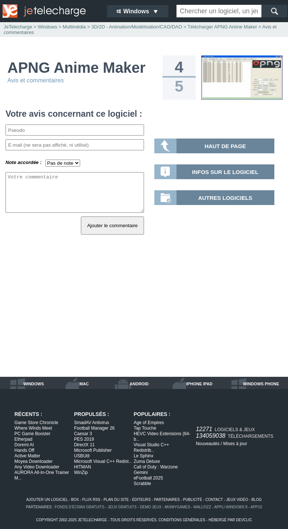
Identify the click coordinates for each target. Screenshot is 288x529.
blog (256, 500)
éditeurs (141, 500)
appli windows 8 (230, 507)
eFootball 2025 (148, 478)
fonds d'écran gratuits (79, 507)
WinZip (81, 472)
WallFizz (202, 507)
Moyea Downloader (33, 461)
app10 (256, 507)
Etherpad (23, 439)
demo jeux (150, 507)
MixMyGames (177, 507)
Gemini (141, 472)
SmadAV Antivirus (91, 422)
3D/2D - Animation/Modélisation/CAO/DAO (136, 27)
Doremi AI (24, 444)
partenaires (167, 500)
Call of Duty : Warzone (156, 467)
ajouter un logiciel (47, 500)
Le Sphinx (143, 455)
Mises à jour (235, 443)
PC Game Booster (32, 433)
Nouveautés (207, 443)
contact (214, 500)
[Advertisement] (144, 314)
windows (33, 384)
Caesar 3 (83, 433)
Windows (47, 27)
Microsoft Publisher (93, 450)
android (139, 384)
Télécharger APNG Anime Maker (222, 27)
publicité (192, 500)
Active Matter (27, 455)
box (75, 500)
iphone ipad (199, 384)
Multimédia (74, 27)
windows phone (261, 384)
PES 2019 (84, 439)
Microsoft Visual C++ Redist (102, 461)
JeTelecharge (18, 27)
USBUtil (81, 455)
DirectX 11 (84, 444)
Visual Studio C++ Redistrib (151, 447)
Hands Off (24, 450)
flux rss (91, 500)
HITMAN (82, 467)
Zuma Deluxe (147, 461)
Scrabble (142, 483)
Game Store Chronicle (36, 422)
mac (84, 384)
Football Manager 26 (94, 428)
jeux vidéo (237, 500)
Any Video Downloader (36, 467)
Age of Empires (149, 422)
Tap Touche (145, 428)
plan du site (115, 500)
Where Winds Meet (33, 428)
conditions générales (181, 520)
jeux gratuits (122, 507)
